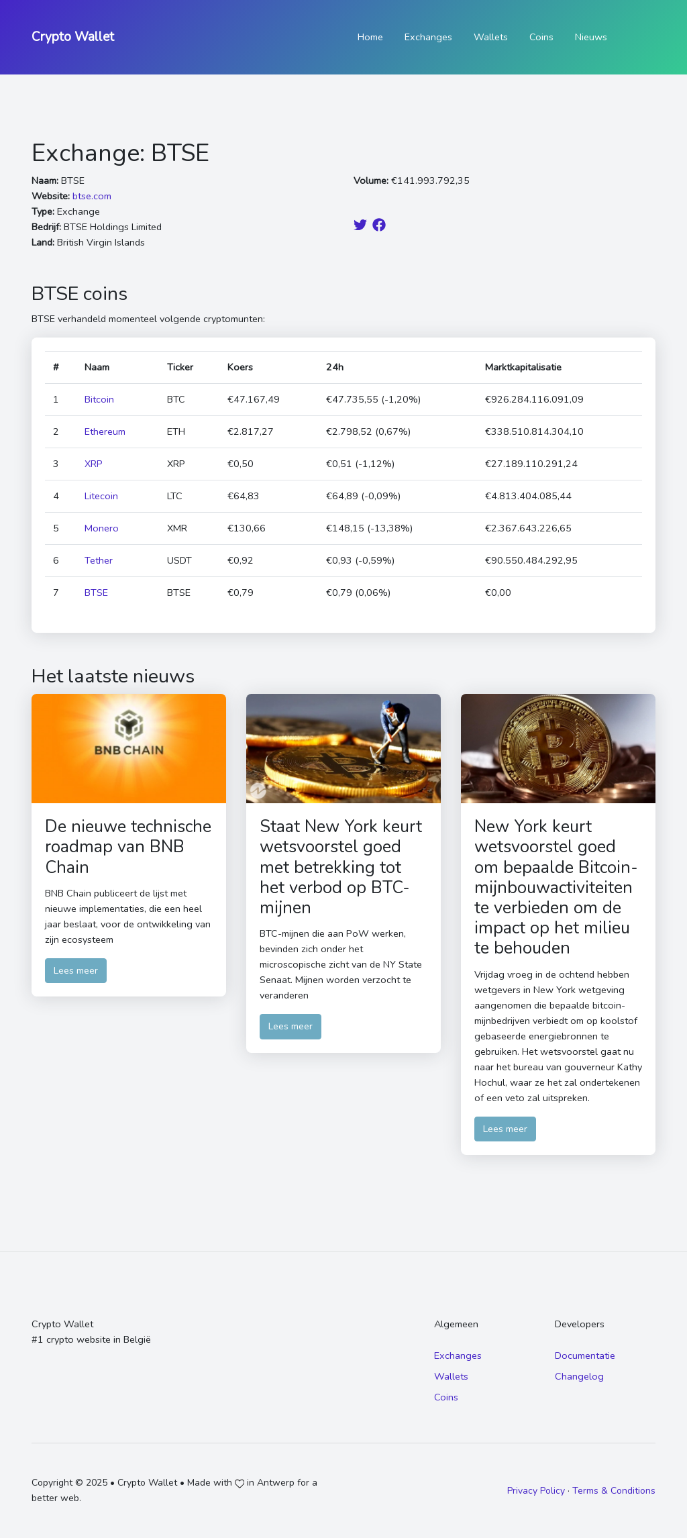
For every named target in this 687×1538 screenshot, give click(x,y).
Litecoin (101, 496)
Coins (541, 37)
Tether (99, 560)
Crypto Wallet (73, 37)
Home (370, 37)
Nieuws (591, 37)
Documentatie (585, 1355)
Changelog (579, 1376)
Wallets (491, 37)
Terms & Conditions (613, 1490)
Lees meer (76, 970)
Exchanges (428, 37)
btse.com (91, 196)
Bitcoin (99, 399)
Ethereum (105, 431)
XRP (94, 463)
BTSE (96, 592)
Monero (102, 528)
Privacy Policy (536, 1490)
